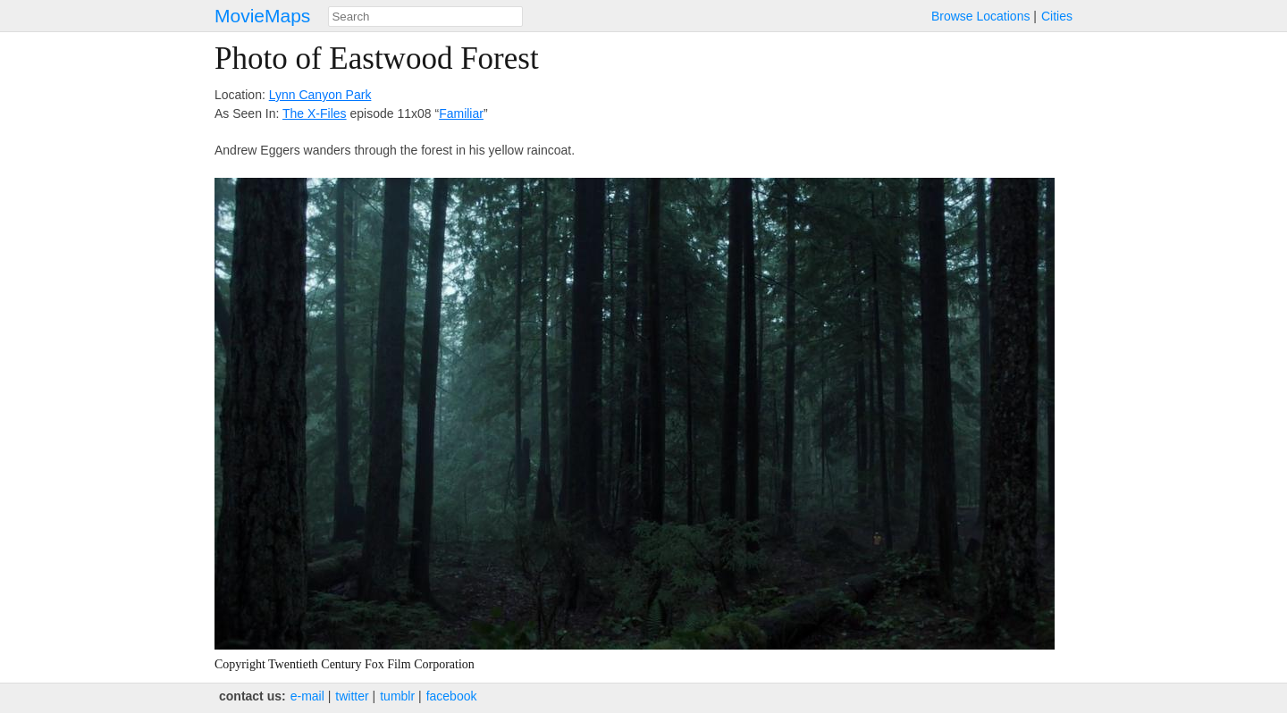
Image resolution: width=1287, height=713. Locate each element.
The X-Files (314, 113)
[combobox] (425, 16)
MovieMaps (262, 15)
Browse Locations (980, 16)
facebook (451, 696)
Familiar (461, 113)
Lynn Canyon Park (320, 95)
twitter (351, 696)
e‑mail (307, 696)
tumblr (397, 696)
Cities (1056, 16)
